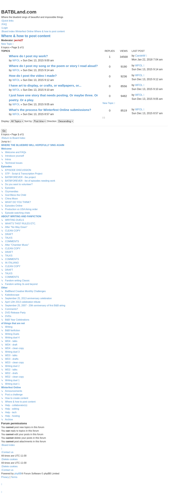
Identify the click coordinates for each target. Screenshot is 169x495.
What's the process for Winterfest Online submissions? (50, 110)
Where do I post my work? (28, 56)
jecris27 (18, 40)
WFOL (16, 60)
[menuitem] (4, 24)
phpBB (17, 473)
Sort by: (35, 121)
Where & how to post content (25, 36)
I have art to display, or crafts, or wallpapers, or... (45, 85)
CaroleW (140, 55)
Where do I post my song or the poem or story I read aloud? (53, 66)
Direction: (60, 121)
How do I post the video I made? (33, 75)
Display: (12, 121)
